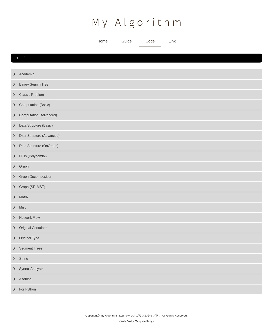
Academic (26, 74)
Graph (24, 166)
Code (150, 41)
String (23, 258)
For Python (27, 289)
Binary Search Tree (33, 84)
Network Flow (29, 217)
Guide (126, 41)
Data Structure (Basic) (36, 125)
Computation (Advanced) (38, 115)
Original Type (29, 238)
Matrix (24, 197)
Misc (22, 207)
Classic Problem (31, 94)
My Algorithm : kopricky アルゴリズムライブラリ (131, 315)
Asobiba (25, 279)
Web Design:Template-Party (136, 321)
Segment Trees (30, 248)
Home (102, 41)
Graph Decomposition (35, 176)
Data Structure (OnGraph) (38, 146)
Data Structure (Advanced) (39, 135)
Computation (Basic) (34, 105)
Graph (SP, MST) (32, 187)
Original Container (33, 228)
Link (172, 41)
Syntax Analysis (31, 269)
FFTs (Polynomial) (33, 156)
